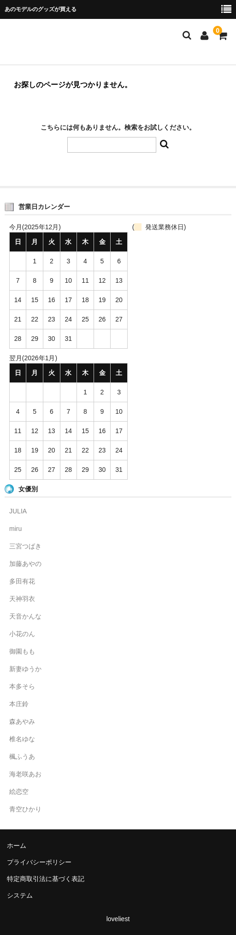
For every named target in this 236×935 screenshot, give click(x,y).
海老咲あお (25, 774)
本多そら (22, 686)
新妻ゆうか (25, 669)
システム (20, 895)
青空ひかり (25, 809)
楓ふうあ (22, 756)
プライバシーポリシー (39, 862)
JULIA (18, 511)
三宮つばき (25, 546)
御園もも (22, 651)
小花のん (22, 633)
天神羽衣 (22, 598)
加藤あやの (25, 563)
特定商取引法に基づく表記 (45, 878)
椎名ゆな (22, 739)
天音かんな (25, 616)
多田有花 (22, 581)
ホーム (16, 845)
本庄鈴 (19, 704)
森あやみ (22, 721)
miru (15, 528)
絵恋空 (19, 791)
